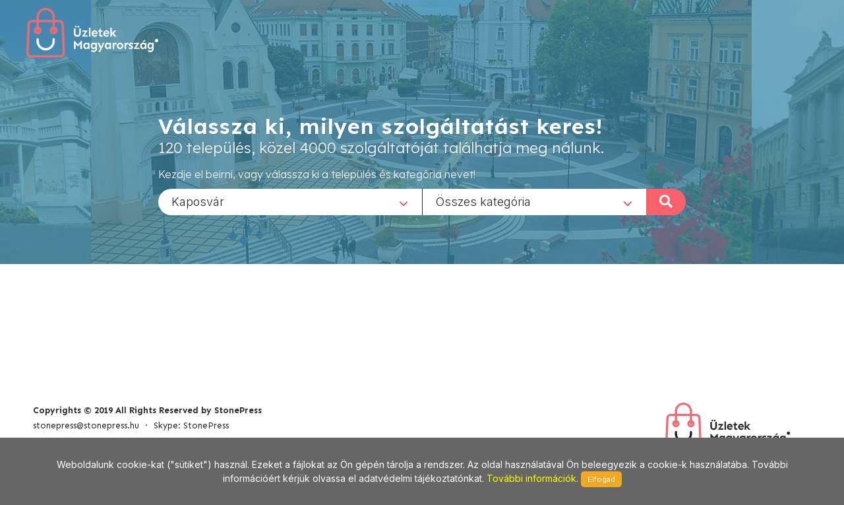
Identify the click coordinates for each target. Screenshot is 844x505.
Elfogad (601, 479)
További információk (531, 478)
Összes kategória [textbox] (483, 201)
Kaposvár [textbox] (197, 201)
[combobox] (290, 201)
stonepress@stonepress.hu (86, 425)
